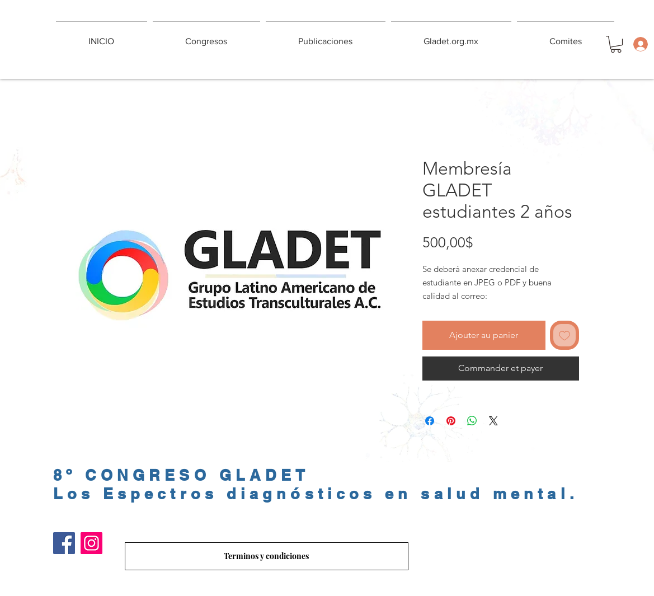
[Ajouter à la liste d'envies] (564, 335)
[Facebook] (64, 543)
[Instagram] (91, 543)
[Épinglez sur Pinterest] (451, 421)
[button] (616, 44)
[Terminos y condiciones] (266, 556)
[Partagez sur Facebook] (429, 421)
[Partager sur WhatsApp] (472, 421)
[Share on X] (493, 421)
